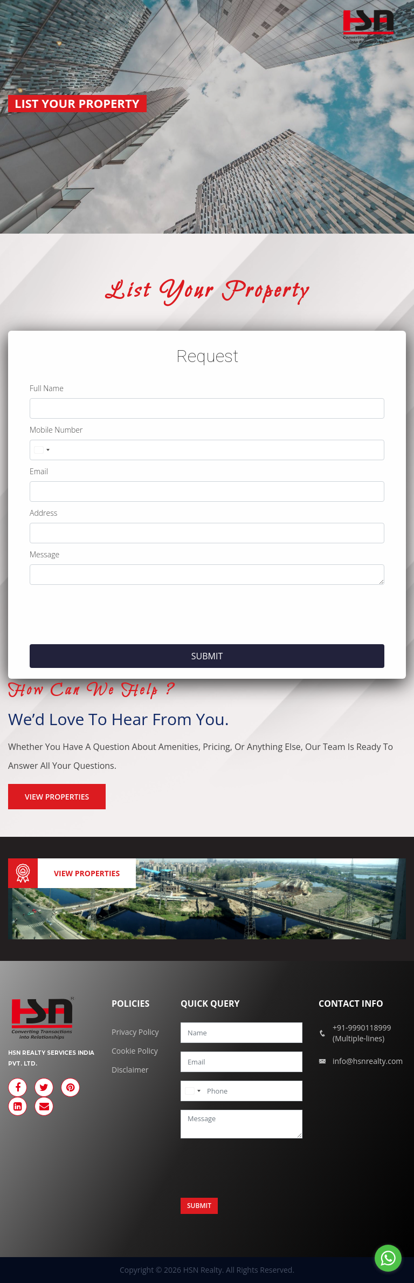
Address (43, 513)
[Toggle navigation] (24, 26)
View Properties (87, 873)
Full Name (47, 388)
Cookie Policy (135, 1051)
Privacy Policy (135, 1032)
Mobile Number (56, 430)
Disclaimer (130, 1069)
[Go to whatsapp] (388, 1258)
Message (44, 554)
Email (39, 471)
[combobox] (41, 450)
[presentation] (112, 614)
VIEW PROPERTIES (57, 796)
